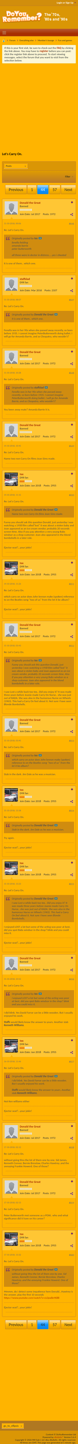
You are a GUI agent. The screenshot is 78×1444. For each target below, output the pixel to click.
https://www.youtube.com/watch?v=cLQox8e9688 (31, 1297)
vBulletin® (58, 1437)
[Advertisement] (39, 105)
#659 (71, 1202)
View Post (40, 238)
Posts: (46, 214)
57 (55, 189)
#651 (71, 584)
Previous (16, 189)
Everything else (27, 40)
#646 (71, 223)
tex (22, 474)
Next (68, 189)
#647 (71, 300)
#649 (71, 446)
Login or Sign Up (66, 2)
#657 (71, 1061)
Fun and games (65, 40)
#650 (71, 495)
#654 (71, 810)
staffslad (25, 279)
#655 (71, 884)
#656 (71, 979)
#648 (71, 373)
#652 (71, 645)
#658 (71, 1147)
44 (43, 189)
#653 (71, 740)
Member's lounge (46, 40)
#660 (71, 1255)
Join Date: (25, 214)
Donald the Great (30, 203)
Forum (13, 40)
